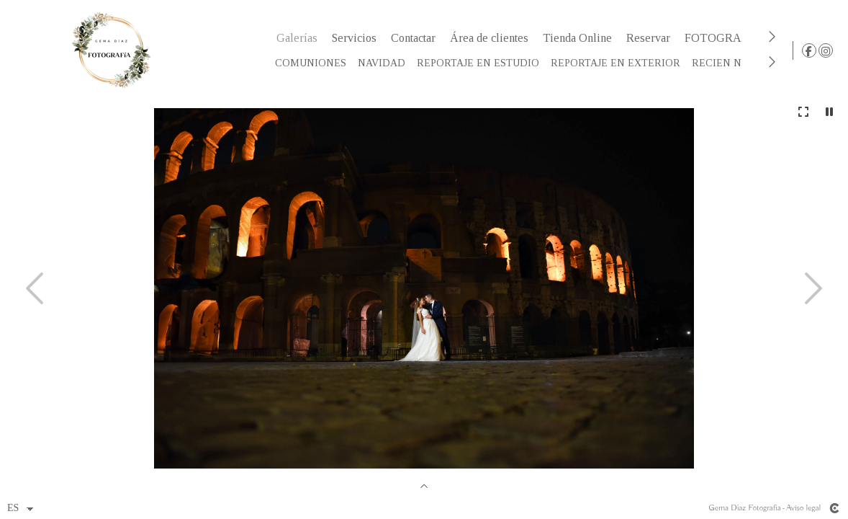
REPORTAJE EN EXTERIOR (618, 63)
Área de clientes (492, 38)
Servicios (357, 38)
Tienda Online (580, 38)
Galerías (299, 38)
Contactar (416, 38)
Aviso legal (803, 507)
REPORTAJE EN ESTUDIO (481, 63)
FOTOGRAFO (723, 38)
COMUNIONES (313, 63)
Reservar (651, 38)
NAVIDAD (384, 63)
